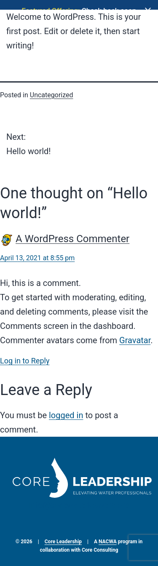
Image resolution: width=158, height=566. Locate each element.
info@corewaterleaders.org (79, 501)
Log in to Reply (24, 356)
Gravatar (134, 336)
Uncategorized (51, 91)
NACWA (108, 538)
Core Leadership (63, 538)
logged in (66, 411)
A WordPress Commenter (72, 235)
